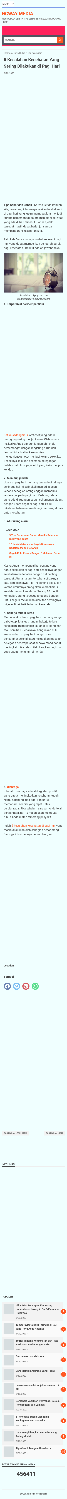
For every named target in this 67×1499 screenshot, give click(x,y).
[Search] (30, 40)
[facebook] (7, 986)
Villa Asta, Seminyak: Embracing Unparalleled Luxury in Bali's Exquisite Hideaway (37, 1309)
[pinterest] (25, 986)
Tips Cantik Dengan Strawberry (33, 1448)
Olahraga (13, 787)
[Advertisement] (33, 112)
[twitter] (16, 986)
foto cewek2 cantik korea (30, 1356)
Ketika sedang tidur (16, 435)
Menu (7, 30)
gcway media (17, 13)
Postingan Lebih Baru (15, 1133)
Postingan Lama (54, 1133)
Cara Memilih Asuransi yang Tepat (35, 1370)
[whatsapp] (35, 986)
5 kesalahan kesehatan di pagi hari (34, 825)
